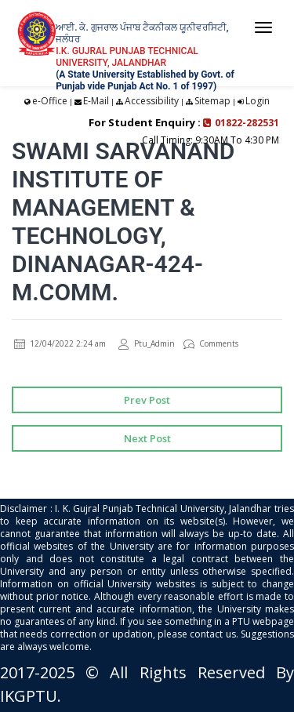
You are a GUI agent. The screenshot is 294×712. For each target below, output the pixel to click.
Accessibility (152, 100)
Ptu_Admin (146, 343)
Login (257, 100)
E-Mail (96, 100)
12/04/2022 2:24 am (60, 343)
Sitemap (212, 100)
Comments (210, 343)
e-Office (49, 100)
